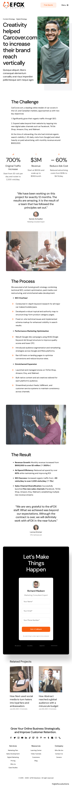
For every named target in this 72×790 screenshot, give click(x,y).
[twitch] (33, 738)
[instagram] (18, 738)
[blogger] (52, 738)
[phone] (60, 738)
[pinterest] (41, 738)
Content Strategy (8, 19)
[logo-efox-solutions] (14, 2)
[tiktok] (30, 738)
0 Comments (23, 707)
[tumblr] (48, 738)
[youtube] (22, 738)
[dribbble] (37, 738)
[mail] (56, 738)
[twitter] (15, 738)
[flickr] (45, 738)
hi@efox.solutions (60, 784)
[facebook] (11, 738)
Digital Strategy (21, 19)
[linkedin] (26, 738)
